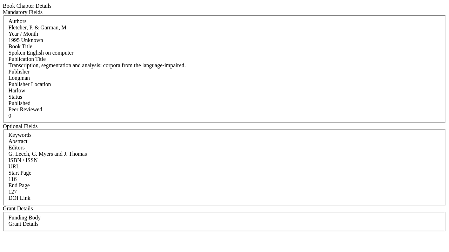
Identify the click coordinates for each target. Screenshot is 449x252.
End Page (19, 185)
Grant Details (23, 224)
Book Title (20, 46)
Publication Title (27, 59)
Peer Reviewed (25, 109)
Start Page (19, 173)
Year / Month (23, 34)
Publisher (18, 72)
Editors (16, 147)
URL (14, 166)
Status (15, 97)
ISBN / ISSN (23, 160)
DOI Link (19, 198)
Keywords (20, 135)
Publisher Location (29, 84)
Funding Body (24, 217)
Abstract (17, 141)
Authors (17, 21)
